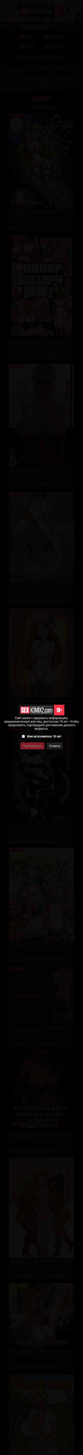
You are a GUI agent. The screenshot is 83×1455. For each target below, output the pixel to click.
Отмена (54, 746)
